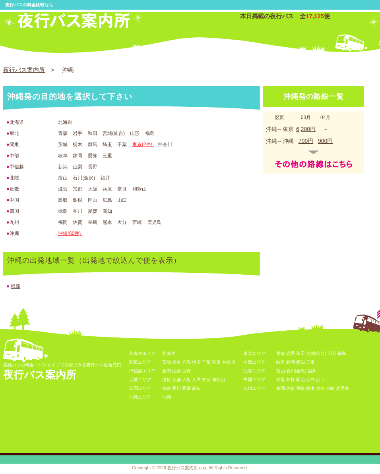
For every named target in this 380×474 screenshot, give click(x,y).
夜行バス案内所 (24, 69)
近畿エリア (140, 379)
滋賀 (166, 379)
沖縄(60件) (70, 233)
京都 (176, 379)
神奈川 (228, 362)
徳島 (166, 388)
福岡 (280, 388)
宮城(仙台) (316, 353)
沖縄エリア (140, 397)
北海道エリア (142, 353)
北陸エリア (254, 370)
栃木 (176, 362)
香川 (176, 388)
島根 (290, 379)
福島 (341, 353)
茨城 (166, 362)
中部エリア (254, 362)
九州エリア (254, 388)
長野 (186, 370)
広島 (310, 379)
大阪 (186, 379)
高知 (196, 388)
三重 (310, 362)
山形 (332, 353)
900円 (325, 141)
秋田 (300, 353)
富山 (280, 370)
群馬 (186, 362)
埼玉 (196, 362)
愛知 (300, 362)
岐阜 (280, 362)
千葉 (206, 362)
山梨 (176, 370)
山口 (320, 379)
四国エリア (140, 388)
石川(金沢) (296, 370)
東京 (216, 362)
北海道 (168, 353)
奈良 (206, 379)
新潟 (166, 370)
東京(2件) (143, 144)
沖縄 (166, 397)
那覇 (15, 286)
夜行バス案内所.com (187, 467)
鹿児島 (342, 388)
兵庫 (196, 379)
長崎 (300, 388)
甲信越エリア (142, 370)
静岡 (290, 362)
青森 (280, 353)
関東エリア (140, 362)
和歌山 (218, 379)
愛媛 (186, 388)
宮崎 (330, 388)
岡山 (300, 379)
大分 (320, 388)
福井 (312, 370)
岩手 (290, 353)
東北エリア (254, 353)
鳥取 (280, 379)
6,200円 (306, 129)
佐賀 (290, 388)
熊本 (310, 388)
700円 (306, 141)
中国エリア (254, 379)
